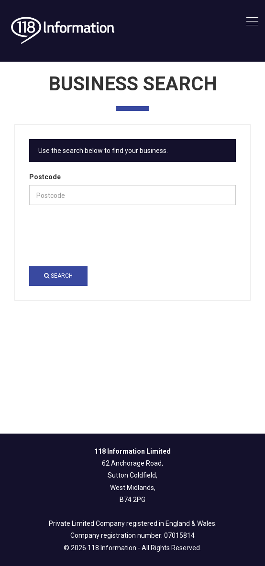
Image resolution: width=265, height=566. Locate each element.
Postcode (45, 177)
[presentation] (102, 235)
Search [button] (58, 275)
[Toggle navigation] (252, 22)
